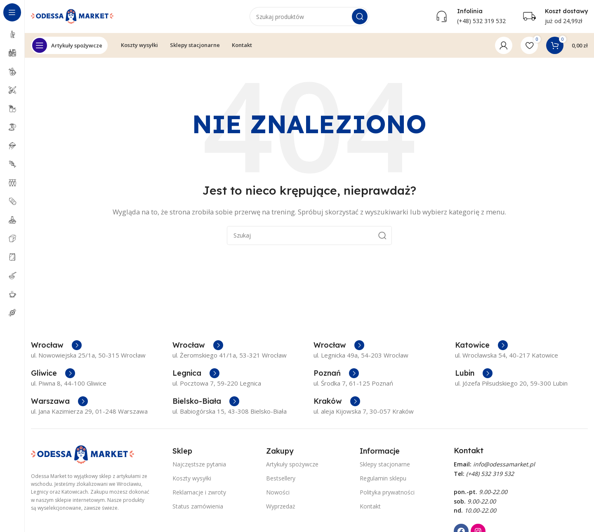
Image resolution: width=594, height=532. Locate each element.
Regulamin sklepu (383, 478)
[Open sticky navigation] (69, 45)
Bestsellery (280, 478)
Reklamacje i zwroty (199, 492)
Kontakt (370, 506)
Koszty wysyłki (191, 478)
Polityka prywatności (387, 492)
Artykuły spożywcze (292, 464)
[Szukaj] (309, 16)
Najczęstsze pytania (199, 464)
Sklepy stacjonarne (385, 464)
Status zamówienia (197, 506)
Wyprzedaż (280, 506)
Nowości (278, 492)
